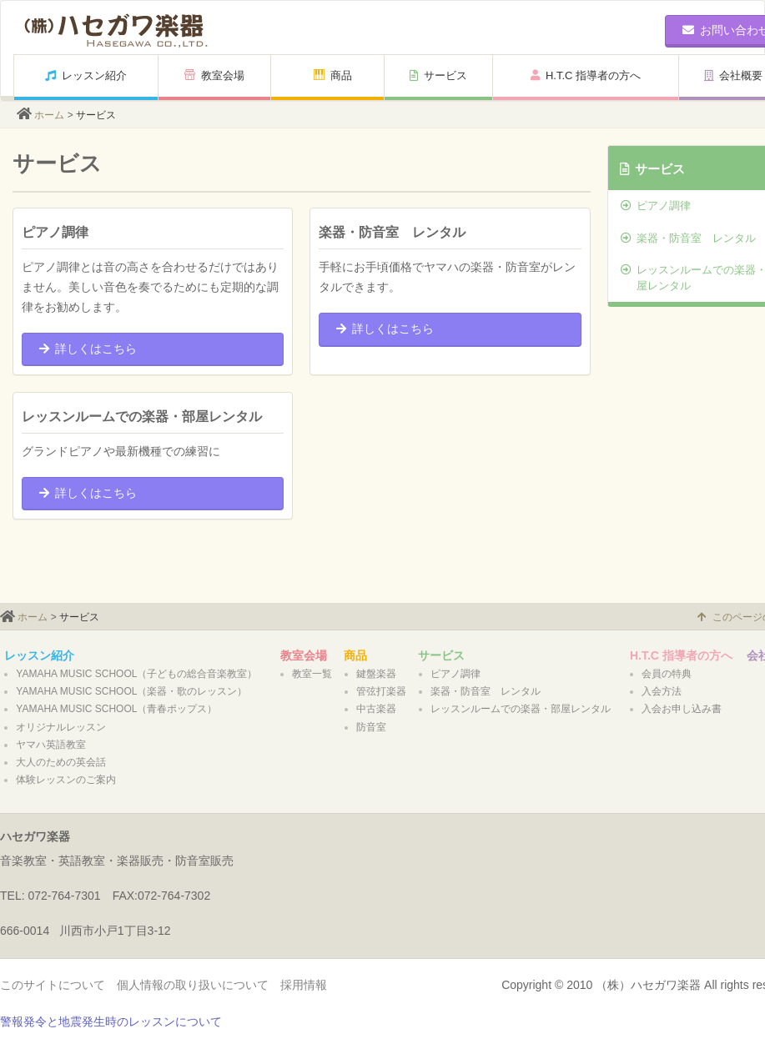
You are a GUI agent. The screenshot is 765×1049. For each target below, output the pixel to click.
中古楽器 (376, 709)
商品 (333, 75)
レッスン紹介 (86, 75)
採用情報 (303, 984)
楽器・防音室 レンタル (485, 691)
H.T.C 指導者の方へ (586, 75)
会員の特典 (667, 674)
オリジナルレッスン (61, 727)
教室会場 (214, 75)
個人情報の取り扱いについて (193, 984)
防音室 (371, 727)
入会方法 (662, 691)
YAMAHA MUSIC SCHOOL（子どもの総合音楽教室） (136, 674)
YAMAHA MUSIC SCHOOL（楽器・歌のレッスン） (131, 691)
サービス (438, 75)
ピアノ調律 (455, 674)
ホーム (49, 115)
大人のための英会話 (61, 762)
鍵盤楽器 (376, 674)
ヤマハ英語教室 (51, 744)
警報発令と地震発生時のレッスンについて (111, 1021)
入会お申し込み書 (682, 709)
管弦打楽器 (381, 691)
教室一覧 (312, 674)
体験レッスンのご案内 (66, 779)
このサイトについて (52, 984)
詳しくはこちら (88, 348)
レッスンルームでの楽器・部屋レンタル (520, 709)
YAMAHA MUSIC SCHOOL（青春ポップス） (116, 709)
